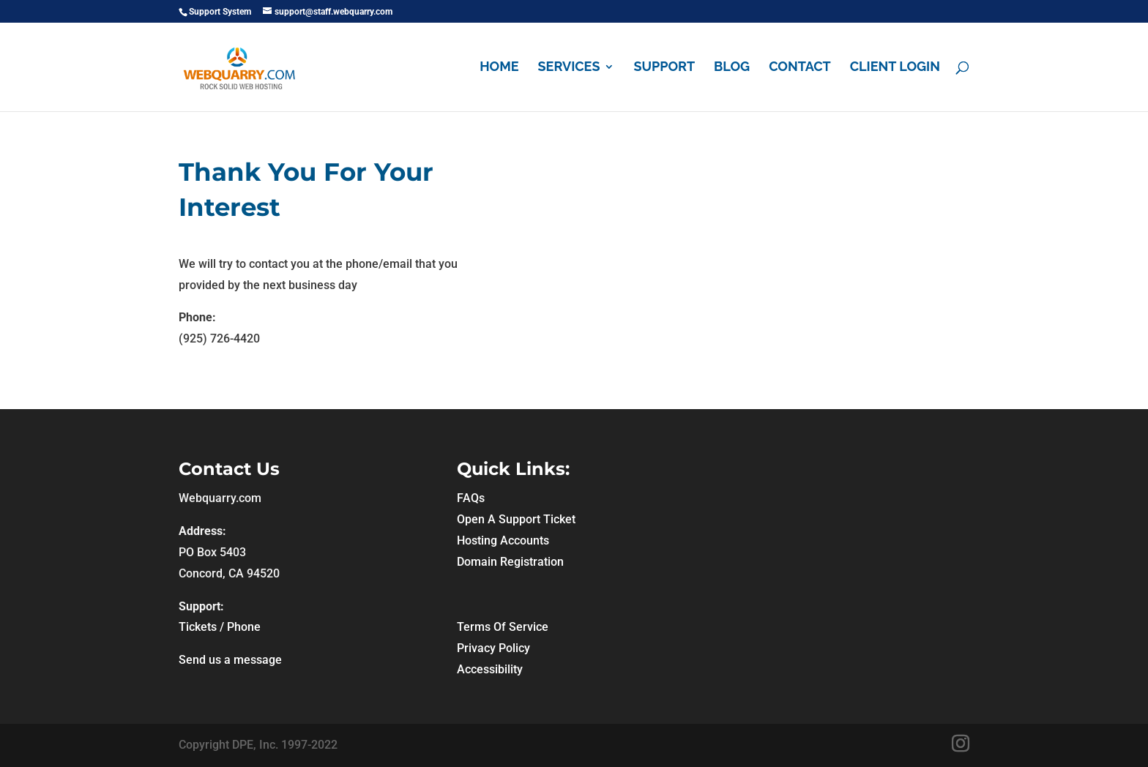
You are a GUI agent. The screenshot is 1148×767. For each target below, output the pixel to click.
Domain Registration (510, 562)
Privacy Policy (493, 648)
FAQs (471, 498)
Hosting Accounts (503, 540)
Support (664, 67)
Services (569, 67)
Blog (732, 67)
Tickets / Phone (220, 627)
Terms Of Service (502, 627)
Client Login (895, 67)
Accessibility (490, 669)
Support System (220, 12)
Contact (800, 67)
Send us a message (230, 660)
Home (499, 67)
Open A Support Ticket (516, 519)
